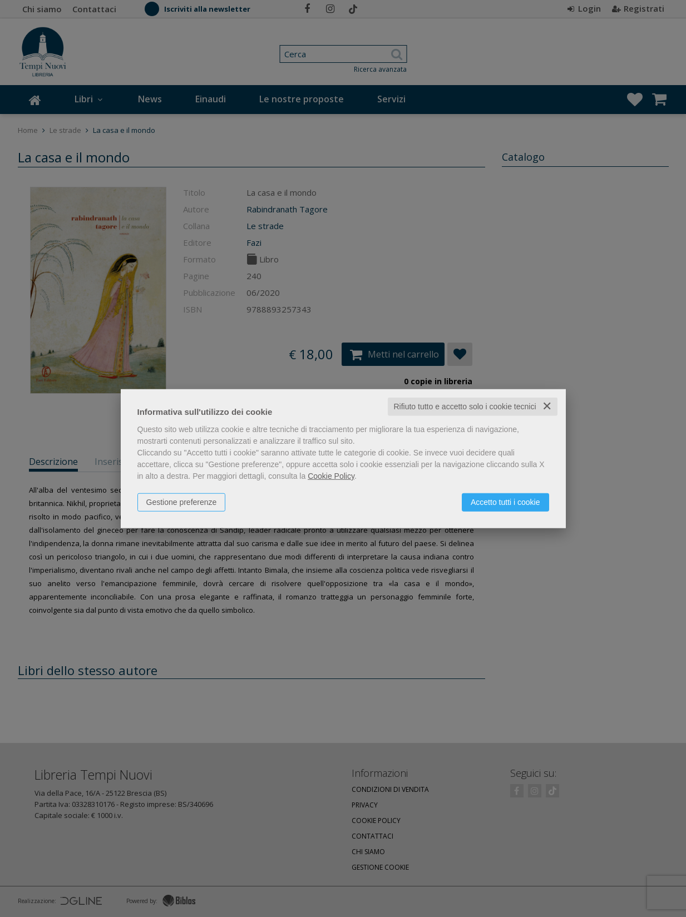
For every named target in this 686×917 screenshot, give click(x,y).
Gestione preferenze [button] (181, 502)
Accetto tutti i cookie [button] (505, 502)
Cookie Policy (331, 476)
